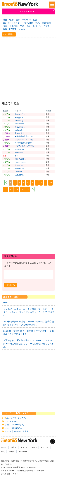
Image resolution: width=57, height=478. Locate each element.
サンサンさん (19, 418)
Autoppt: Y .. (20, 117)
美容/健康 (28, 23)
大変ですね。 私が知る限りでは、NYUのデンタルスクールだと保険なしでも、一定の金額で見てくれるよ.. (28, 343)
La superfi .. (19, 175)
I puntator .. (19, 172)
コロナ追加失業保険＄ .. (24, 143)
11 (5, 189)
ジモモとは (6, 474)
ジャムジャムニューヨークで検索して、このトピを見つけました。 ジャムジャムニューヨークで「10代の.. (28, 312)
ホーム (4, 447)
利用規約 (20, 470)
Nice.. (6, 302)
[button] (10, 285)
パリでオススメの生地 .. (24, 146)
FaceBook (23, 451)
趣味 (5, 29)
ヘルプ (15, 474)
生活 (35, 19)
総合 (5, 19)
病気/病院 (46, 23)
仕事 (18, 19)
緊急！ (5, 156)
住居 (11, 19)
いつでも (6, 114)
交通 (22, 26)
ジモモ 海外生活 (13, 467)
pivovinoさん (18, 424)
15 (28, 189)
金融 (28, 26)
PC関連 (12, 29)
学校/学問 (26, 19)
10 (50, 182)
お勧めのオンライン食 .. (24, 140)
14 (22, 189)
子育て (46, 26)
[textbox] (28, 274)
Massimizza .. (20, 168)
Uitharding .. (19, 121)
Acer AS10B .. (20, 159)
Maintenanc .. (20, 124)
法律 (5, 26)
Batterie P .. (19, 152)
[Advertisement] (28, 68)
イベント (44, 447)
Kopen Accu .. (20, 149)
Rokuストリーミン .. (23, 133)
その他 (22, 29)
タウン (34, 447)
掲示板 (13, 447)
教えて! (24, 447)
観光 (37, 23)
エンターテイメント (12, 23)
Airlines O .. (19, 130)
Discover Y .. (20, 114)
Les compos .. (20, 162)
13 (17, 189)
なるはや (6, 133)
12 (11, 189)
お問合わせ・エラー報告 (34, 470)
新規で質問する (9, 34)
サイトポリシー (7, 470)
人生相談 (13, 26)
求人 (3, 451)
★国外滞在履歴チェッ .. (24, 136)
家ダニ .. (18, 156)
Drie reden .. (20, 165)
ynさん (15, 421)
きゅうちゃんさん (20, 431)
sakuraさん (17, 428)
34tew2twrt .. (20, 127)
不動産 (12, 451)
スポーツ (37, 26)
